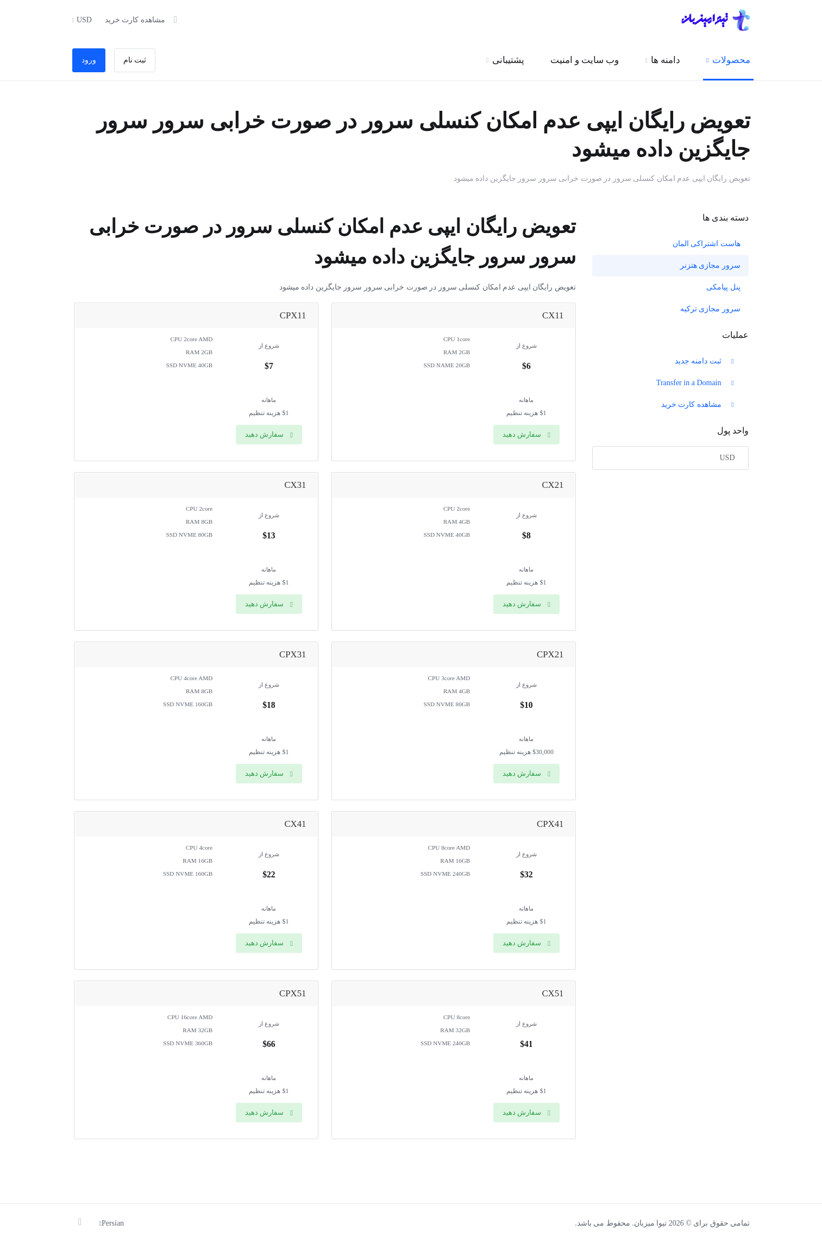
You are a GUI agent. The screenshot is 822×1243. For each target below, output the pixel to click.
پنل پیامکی (723, 287)
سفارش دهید (526, 434)
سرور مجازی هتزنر (710, 265)
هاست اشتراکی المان (707, 244)
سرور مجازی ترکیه (710, 309)
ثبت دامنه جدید (705, 361)
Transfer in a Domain (696, 383)
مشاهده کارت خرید (698, 404)
